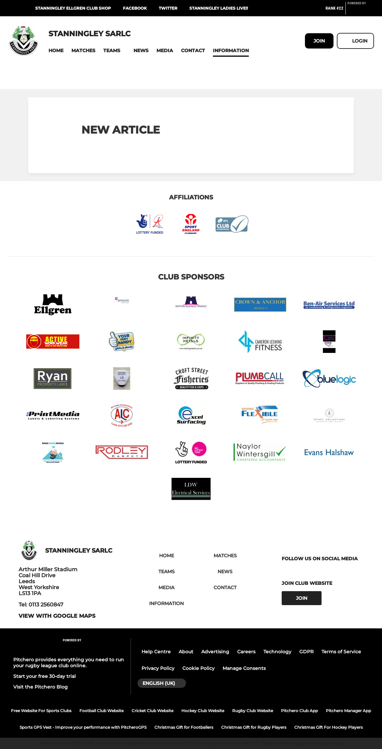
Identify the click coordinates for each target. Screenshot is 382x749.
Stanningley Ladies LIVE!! (218, 8)
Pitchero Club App (299, 710)
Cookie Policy (198, 668)
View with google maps (57, 616)
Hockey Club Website (202, 710)
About (186, 652)
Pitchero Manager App (348, 710)
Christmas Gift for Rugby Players (253, 727)
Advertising (215, 652)
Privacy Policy (158, 668)
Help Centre (156, 652)
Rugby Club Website (252, 710)
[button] (56, 50)
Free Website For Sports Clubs (41, 710)
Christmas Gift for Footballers (183, 727)
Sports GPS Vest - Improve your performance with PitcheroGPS (83, 727)
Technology (277, 652)
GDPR (306, 652)
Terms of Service (341, 652)
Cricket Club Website (152, 710)
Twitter (168, 8)
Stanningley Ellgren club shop (73, 8)
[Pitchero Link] (360, 11)
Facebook (135, 8)
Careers (246, 652)
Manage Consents (244, 668)
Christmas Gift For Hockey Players (328, 727)
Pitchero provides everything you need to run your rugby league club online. (68, 663)
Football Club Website (101, 710)
